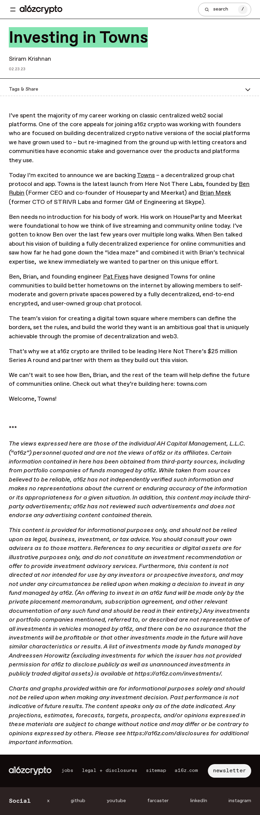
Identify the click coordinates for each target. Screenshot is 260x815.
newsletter (229, 770)
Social (20, 801)
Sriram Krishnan (30, 59)
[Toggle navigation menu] (13, 9)
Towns (146, 175)
